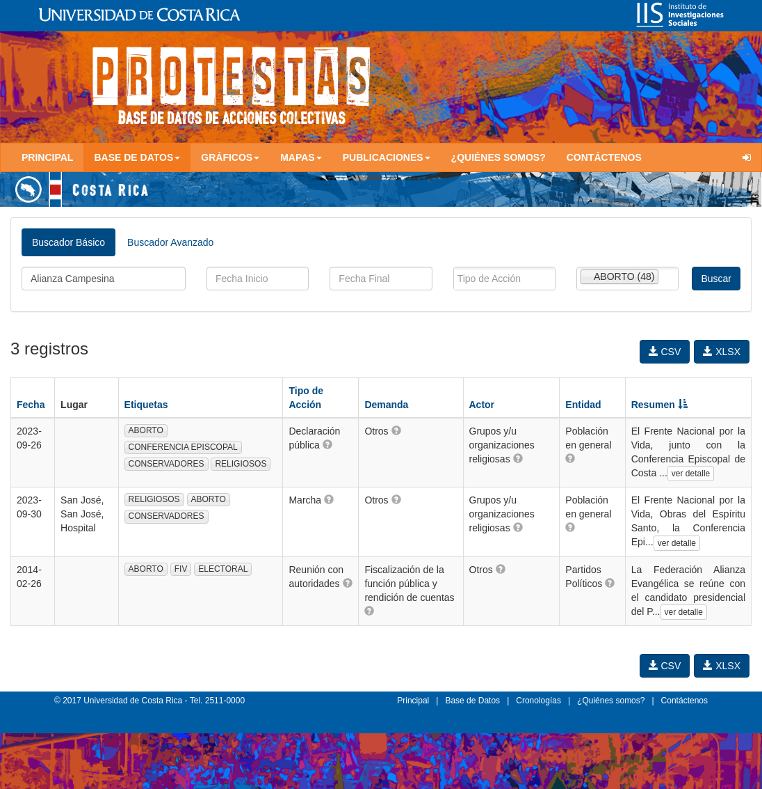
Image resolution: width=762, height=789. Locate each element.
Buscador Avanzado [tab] (170, 242)
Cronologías (538, 700)
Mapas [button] (301, 157)
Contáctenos (604, 157)
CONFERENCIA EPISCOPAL (183, 447)
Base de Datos (472, 700)
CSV (665, 351)
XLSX (721, 351)
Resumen (659, 404)
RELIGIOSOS (240, 464)
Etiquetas (146, 404)
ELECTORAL (223, 569)
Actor (482, 404)
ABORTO (146, 430)
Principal (47, 157)
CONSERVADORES (166, 464)
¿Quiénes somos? (498, 157)
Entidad (583, 404)
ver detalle (691, 473)
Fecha (30, 404)
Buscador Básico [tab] (68, 242)
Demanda (386, 404)
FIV (181, 569)
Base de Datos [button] (137, 157)
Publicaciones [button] (386, 157)
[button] (327, 444)
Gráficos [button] (230, 157)
